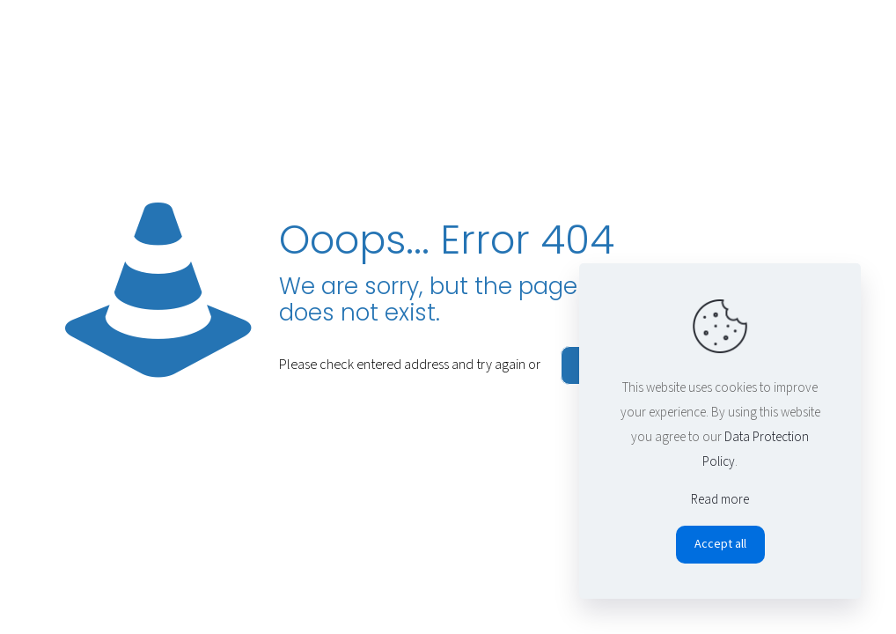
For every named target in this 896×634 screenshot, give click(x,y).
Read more (720, 499)
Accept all (720, 544)
